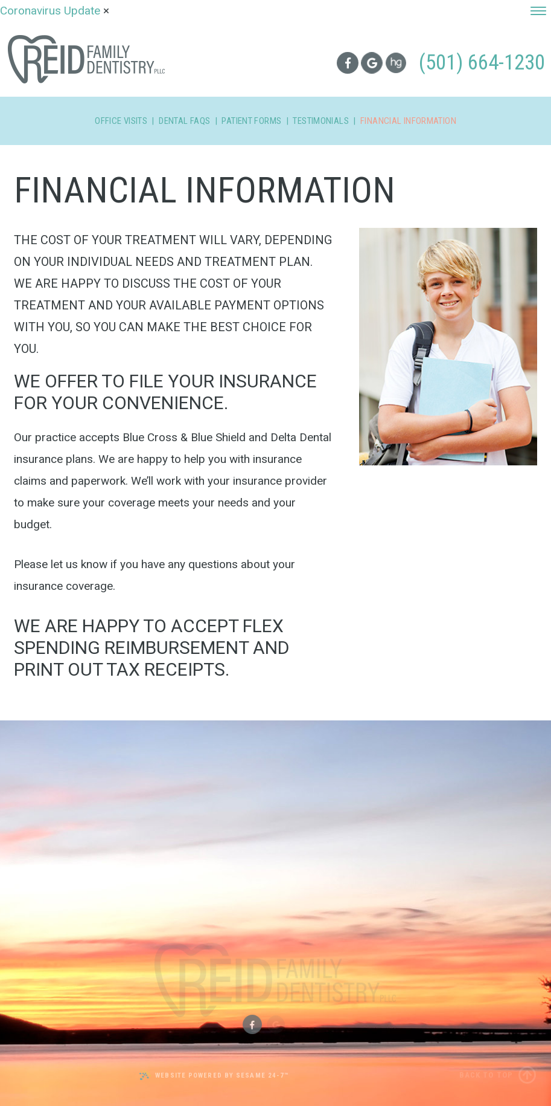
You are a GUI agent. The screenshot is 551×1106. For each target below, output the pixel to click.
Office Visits (121, 120)
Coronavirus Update (51, 11)
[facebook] (347, 62)
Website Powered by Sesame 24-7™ (213, 1075)
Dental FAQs (184, 120)
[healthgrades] (396, 63)
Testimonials (321, 120)
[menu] (538, 11)
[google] (371, 63)
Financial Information (408, 120)
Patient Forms (251, 120)
